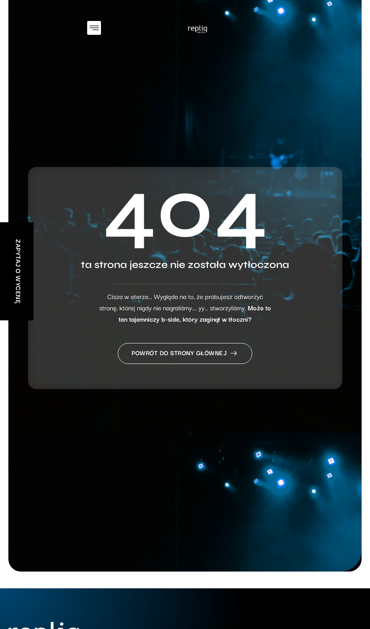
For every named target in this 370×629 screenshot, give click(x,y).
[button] (94, 28)
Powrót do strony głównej (185, 356)
